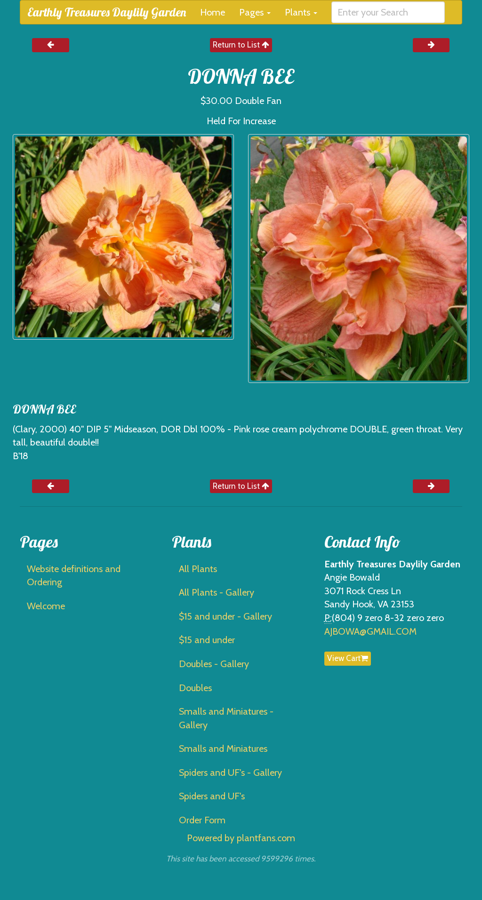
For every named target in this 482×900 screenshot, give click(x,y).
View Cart (347, 658)
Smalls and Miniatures (223, 748)
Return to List (241, 44)
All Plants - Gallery (216, 592)
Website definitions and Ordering (73, 575)
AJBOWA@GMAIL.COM (370, 631)
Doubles (195, 687)
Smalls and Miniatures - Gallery (226, 718)
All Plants (198, 568)
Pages (255, 12)
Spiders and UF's (212, 796)
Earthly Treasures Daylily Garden (106, 12)
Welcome (46, 606)
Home (212, 12)
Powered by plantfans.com (241, 838)
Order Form (202, 820)
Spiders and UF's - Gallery (230, 772)
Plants (301, 12)
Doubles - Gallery (214, 663)
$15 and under (207, 639)
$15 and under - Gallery (225, 616)
